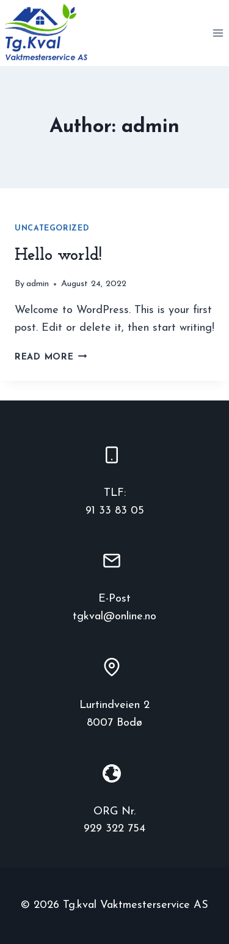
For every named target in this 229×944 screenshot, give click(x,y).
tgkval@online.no (114, 616)
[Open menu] (217, 32)
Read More (51, 357)
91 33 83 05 (114, 511)
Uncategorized (52, 228)
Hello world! (58, 255)
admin (37, 284)
